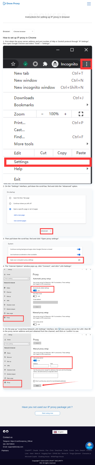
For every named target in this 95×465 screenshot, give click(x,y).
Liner (27, 453)
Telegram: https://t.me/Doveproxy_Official (17, 441)
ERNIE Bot (56, 453)
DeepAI (82, 450)
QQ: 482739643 (8, 444)
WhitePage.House (57, 456)
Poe (47, 450)
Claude (35, 450)
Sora (77, 450)
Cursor (71, 450)
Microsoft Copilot (31, 456)
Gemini (41, 450)
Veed (32, 453)
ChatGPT (28, 450)
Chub (51, 450)
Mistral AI (65, 453)
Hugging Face (46, 453)
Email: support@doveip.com (13, 447)
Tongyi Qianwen (75, 453)
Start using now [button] (47, 413)
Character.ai (86, 453)
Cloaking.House (44, 456)
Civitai (65, 450)
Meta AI (37, 453)
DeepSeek (58, 450)
